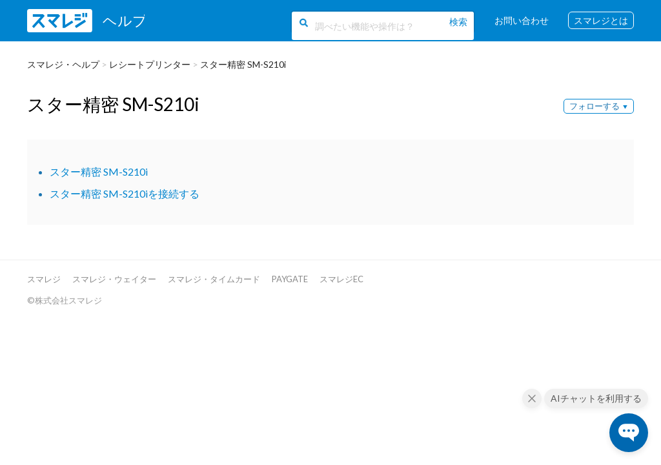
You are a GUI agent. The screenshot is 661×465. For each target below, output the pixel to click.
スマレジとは (601, 21)
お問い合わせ (521, 21)
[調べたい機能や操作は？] (379, 24)
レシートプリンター (149, 64)
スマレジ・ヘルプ (63, 64)
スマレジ (44, 279)
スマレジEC (341, 279)
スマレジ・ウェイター (114, 279)
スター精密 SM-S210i (243, 64)
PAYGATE (290, 279)
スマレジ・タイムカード (214, 279)
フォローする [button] (594, 106)
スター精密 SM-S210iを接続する (124, 193)
